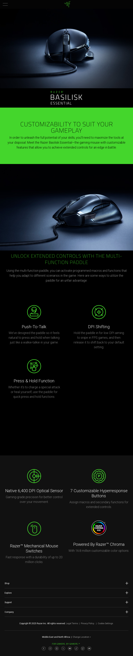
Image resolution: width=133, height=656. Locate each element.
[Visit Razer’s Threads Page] (57, 648)
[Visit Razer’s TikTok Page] (76, 648)
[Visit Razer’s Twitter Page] (63, 648)
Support (66, 602)
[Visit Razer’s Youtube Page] (70, 648)
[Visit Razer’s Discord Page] (89, 648)
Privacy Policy (87, 623)
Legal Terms (72, 623)
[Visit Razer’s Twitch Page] (83, 648)
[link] (67, 4)
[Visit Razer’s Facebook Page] (44, 648)
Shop (66, 583)
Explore (66, 592)
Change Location (82, 637)
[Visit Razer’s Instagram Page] (50, 648)
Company (66, 611)
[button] (5, 4)
